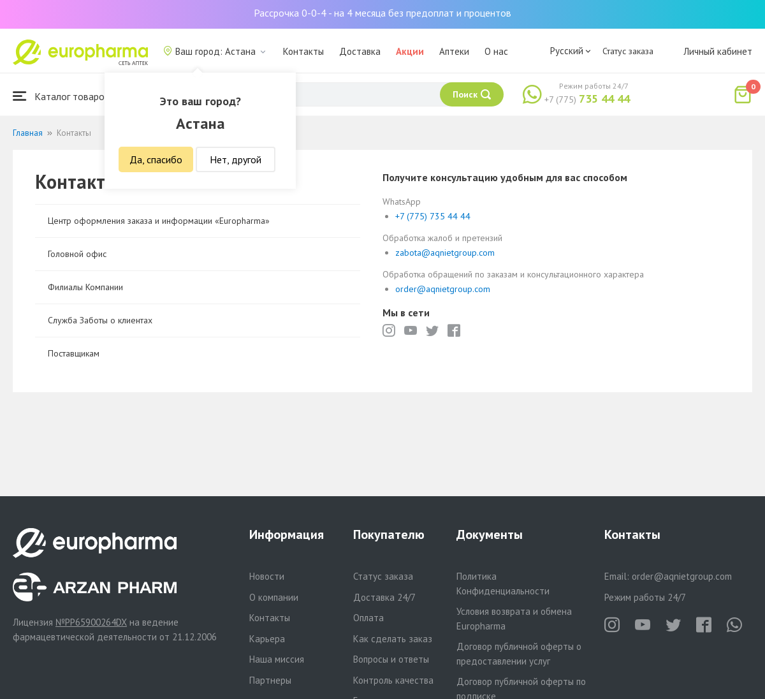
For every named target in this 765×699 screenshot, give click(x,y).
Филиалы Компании (85, 287)
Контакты (303, 51)
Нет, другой (235, 159)
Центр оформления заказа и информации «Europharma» (159, 220)
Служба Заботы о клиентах (100, 320)
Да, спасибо (155, 159)
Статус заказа (627, 51)
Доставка (360, 51)
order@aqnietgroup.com (442, 289)
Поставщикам (73, 353)
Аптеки (454, 51)
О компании (273, 597)
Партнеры (270, 680)
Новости (266, 576)
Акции (410, 51)
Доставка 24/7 (384, 597)
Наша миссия (276, 659)
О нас (496, 51)
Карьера (267, 639)
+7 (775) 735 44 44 (432, 216)
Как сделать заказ (392, 639)
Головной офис (77, 254)
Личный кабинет (717, 51)
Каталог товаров (61, 96)
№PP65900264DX (91, 622)
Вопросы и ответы (391, 659)
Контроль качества (393, 680)
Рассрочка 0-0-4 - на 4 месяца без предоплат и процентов (382, 12)
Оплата (368, 618)
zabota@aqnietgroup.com (445, 252)
